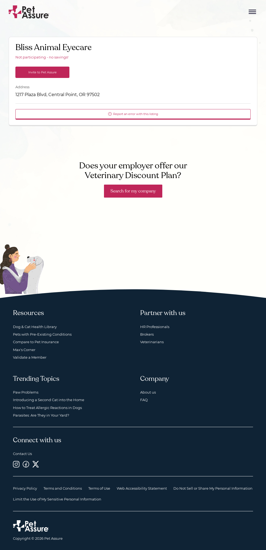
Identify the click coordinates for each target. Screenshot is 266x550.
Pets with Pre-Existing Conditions (42, 334)
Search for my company (133, 191)
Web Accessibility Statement (142, 488)
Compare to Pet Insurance (36, 342)
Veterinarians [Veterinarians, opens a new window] (152, 342)
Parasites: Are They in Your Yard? (41, 415)
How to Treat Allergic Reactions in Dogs (47, 407)
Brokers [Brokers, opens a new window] (147, 334)
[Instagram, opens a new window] (16, 464)
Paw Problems (25, 392)
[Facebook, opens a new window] (26, 464)
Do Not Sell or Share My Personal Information (212, 488)
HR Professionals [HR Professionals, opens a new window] (154, 327)
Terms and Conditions (62, 488)
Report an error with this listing (133, 114)
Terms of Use (99, 488)
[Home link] (31, 526)
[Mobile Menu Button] (252, 12)
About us (148, 392)
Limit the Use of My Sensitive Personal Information (57, 499)
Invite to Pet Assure (42, 72)
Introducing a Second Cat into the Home (48, 400)
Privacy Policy (25, 488)
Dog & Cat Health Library (35, 327)
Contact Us (22, 453)
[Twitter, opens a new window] (35, 464)
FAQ (144, 400)
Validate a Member (29, 357)
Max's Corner (24, 350)
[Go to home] (29, 11)
